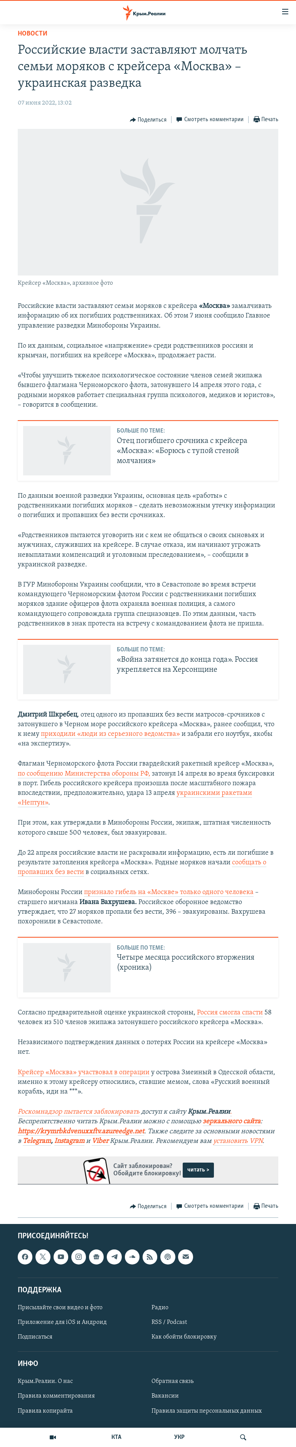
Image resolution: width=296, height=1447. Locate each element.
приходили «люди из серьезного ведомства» (110, 734)
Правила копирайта (45, 1411)
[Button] (148, 120)
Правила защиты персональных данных (206, 1411)
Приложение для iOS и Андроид (62, 1322)
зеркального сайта (232, 1121)
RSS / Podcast (169, 1322)
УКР (179, 1437)
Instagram (69, 1141)
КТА (116, 1437)
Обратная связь (172, 1381)
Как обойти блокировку (184, 1337)
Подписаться (35, 1337)
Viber (101, 1141)
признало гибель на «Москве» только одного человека (169, 892)
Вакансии (165, 1396)
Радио (159, 1308)
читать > (198, 1170)
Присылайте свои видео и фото (60, 1308)
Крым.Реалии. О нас (45, 1381)
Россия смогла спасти (230, 1012)
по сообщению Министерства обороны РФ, (84, 774)
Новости (32, 33)
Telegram (37, 1141)
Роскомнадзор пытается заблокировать (79, 1112)
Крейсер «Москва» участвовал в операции (84, 1072)
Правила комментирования (56, 1396)
